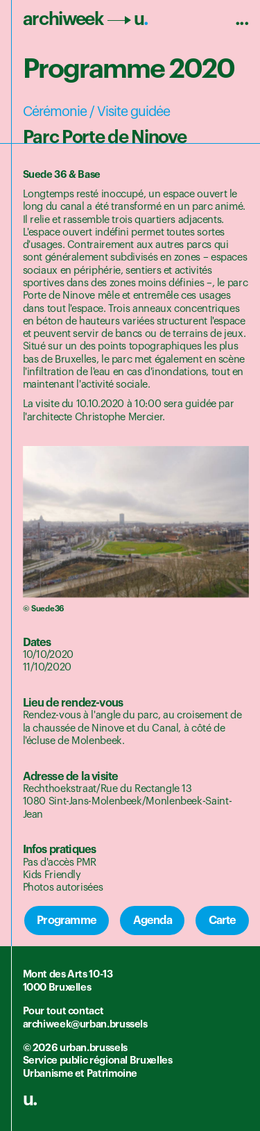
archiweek (86, 19)
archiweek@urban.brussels (85, 1024)
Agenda (152, 920)
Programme (66, 920)
